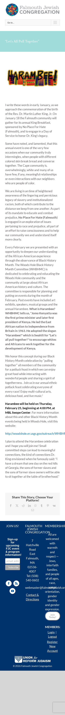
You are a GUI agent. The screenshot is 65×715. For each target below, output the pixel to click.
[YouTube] (12, 591)
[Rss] (16, 583)
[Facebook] (9, 583)
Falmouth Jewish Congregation (36, 666)
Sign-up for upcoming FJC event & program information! (12, 547)
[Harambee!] (33, 78)
